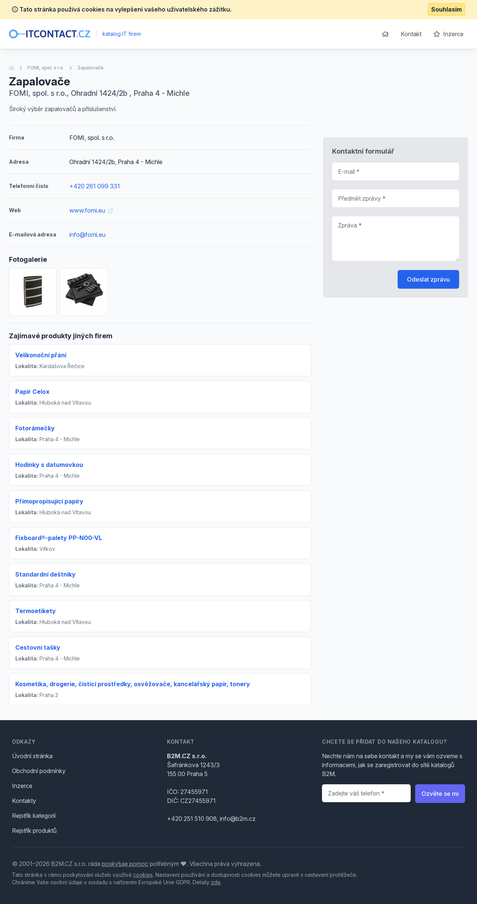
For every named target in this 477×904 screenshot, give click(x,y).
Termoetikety (35, 611)
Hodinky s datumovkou (49, 464)
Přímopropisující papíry (49, 501)
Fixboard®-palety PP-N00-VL (58, 538)
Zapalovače (91, 67)
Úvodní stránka (32, 756)
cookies (143, 875)
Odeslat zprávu (428, 279)
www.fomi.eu (91, 210)
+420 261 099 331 (94, 186)
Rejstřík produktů (34, 830)
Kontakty (24, 800)
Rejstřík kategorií (34, 815)
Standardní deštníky (45, 574)
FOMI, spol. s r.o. (46, 67)
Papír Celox (32, 391)
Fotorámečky (35, 428)
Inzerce (448, 34)
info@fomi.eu (87, 234)
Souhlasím (446, 9)
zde (216, 882)
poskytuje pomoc (125, 863)
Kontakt (411, 34)
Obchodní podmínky (39, 771)
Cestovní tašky (37, 647)
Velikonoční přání (40, 355)
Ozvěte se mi (440, 793)
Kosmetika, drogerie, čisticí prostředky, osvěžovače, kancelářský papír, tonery (132, 684)
